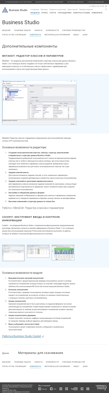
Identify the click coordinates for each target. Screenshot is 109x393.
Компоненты (35, 35)
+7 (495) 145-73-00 (96, 6)
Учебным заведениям (95, 2)
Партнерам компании (75, 2)
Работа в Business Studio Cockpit (21, 336)
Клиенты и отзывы (81, 13)
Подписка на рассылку (57, 9)
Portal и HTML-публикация (14, 35)
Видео (76, 35)
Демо (85, 35)
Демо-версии (73, 9)
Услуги (53, 13)
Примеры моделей (86, 9)
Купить (44, 13)
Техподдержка (65, 13)
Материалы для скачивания (57, 35)
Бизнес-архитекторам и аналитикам (49, 2)
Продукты (35, 13)
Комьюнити (97, 13)
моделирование (14, 387)
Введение (6, 30)
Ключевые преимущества (73, 30)
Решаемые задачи (22, 30)
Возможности (52, 30)
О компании (34, 9)
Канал (44, 389)
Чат (54, 389)
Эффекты (38, 30)
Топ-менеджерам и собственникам (18, 2)
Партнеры (44, 9)
